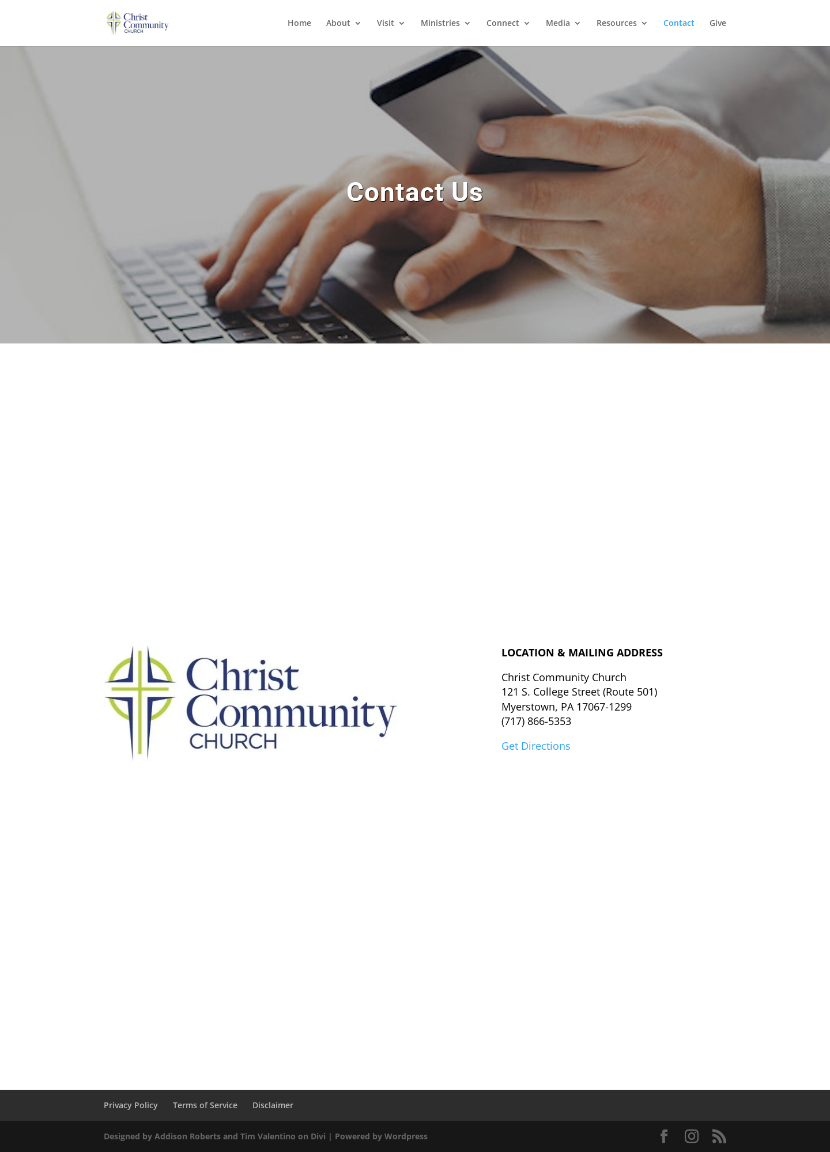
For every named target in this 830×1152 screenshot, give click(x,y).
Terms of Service (205, 1105)
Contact (679, 23)
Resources (617, 23)
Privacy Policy (131, 1105)
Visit (385, 23)
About (338, 23)
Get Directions (536, 746)
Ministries (440, 23)
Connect (502, 23)
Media (558, 23)
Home (299, 23)
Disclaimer (272, 1105)
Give (718, 23)
